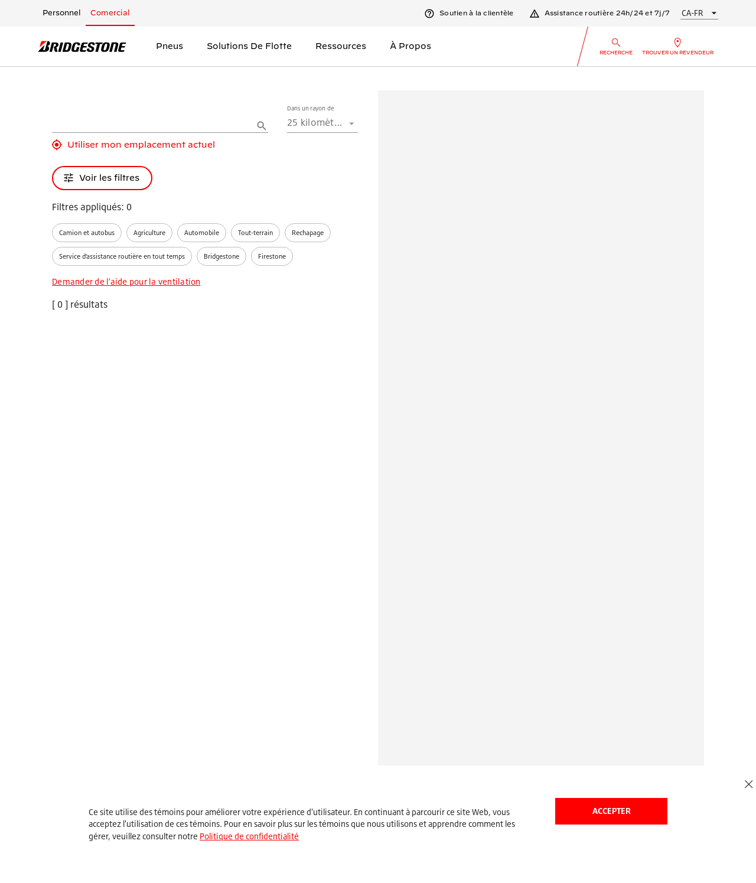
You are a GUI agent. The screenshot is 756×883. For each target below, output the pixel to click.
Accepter (611, 811)
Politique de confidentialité (249, 836)
